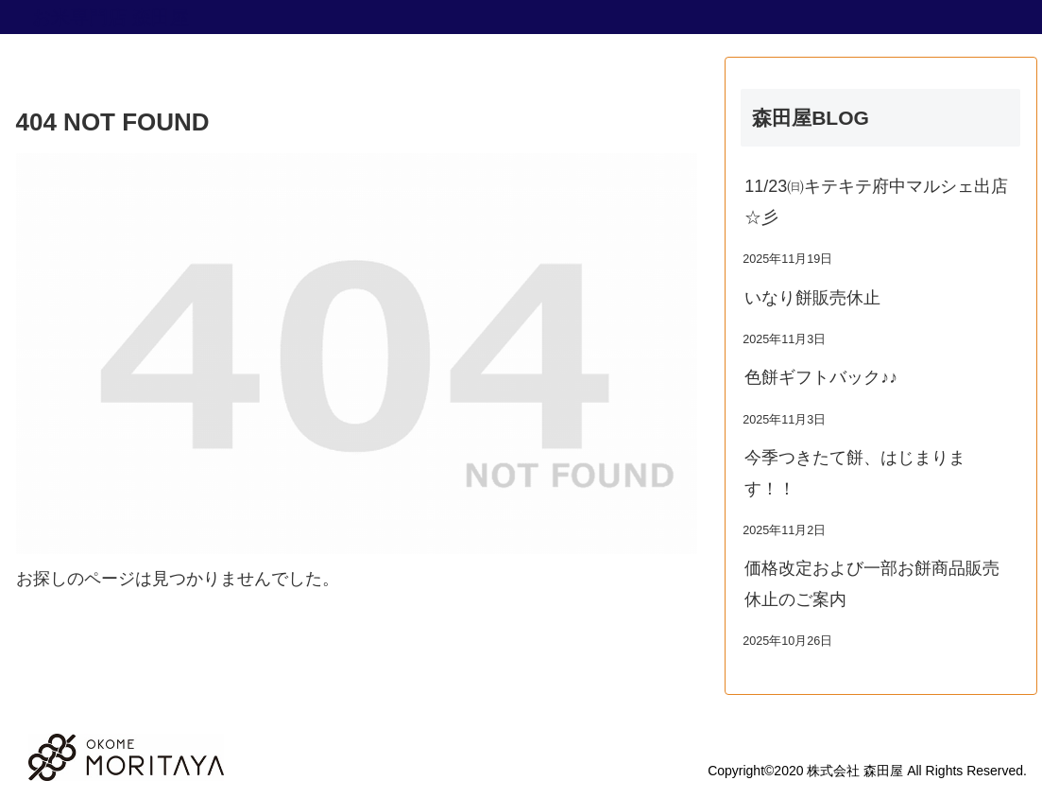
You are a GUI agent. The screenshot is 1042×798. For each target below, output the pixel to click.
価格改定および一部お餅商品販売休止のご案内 (871, 583)
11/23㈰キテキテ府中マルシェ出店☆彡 (876, 201)
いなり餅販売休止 (812, 297)
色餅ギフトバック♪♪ (820, 377)
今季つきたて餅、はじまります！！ (854, 472)
